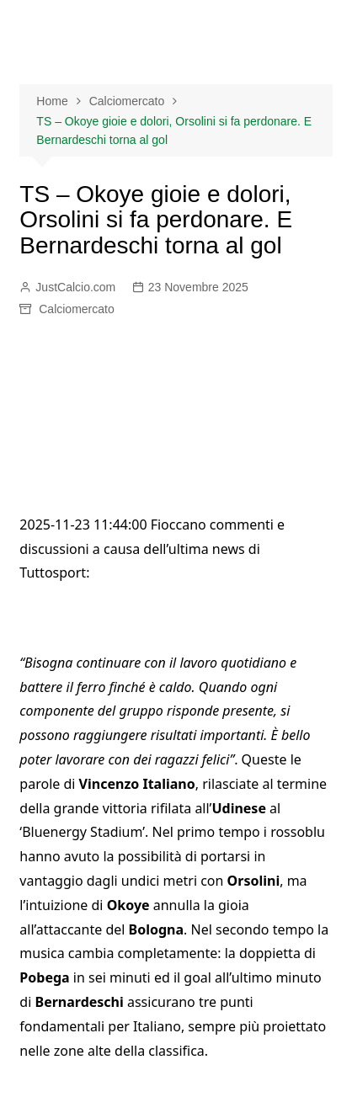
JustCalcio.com (75, 287)
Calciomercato (76, 309)
